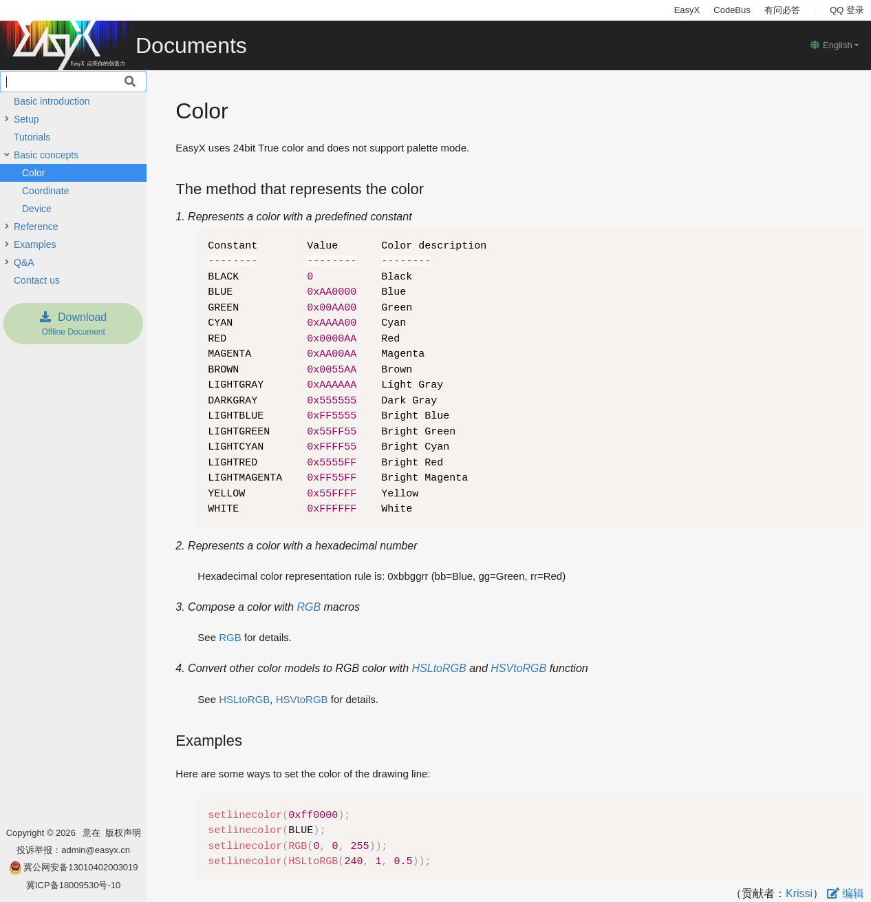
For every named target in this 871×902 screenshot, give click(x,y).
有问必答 (782, 10)
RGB (309, 607)
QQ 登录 (847, 10)
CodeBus (731, 10)
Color (33, 172)
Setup (26, 119)
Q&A (24, 262)
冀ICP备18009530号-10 (73, 885)
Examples (35, 244)
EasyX (687, 10)
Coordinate (45, 190)
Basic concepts (46, 154)
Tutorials (32, 137)
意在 (94, 833)
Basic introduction (52, 101)
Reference (36, 226)
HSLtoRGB (439, 668)
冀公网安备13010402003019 (80, 867)
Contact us (37, 280)
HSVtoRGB (518, 668)
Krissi (799, 893)
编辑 (845, 893)
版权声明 (123, 833)
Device (37, 208)
